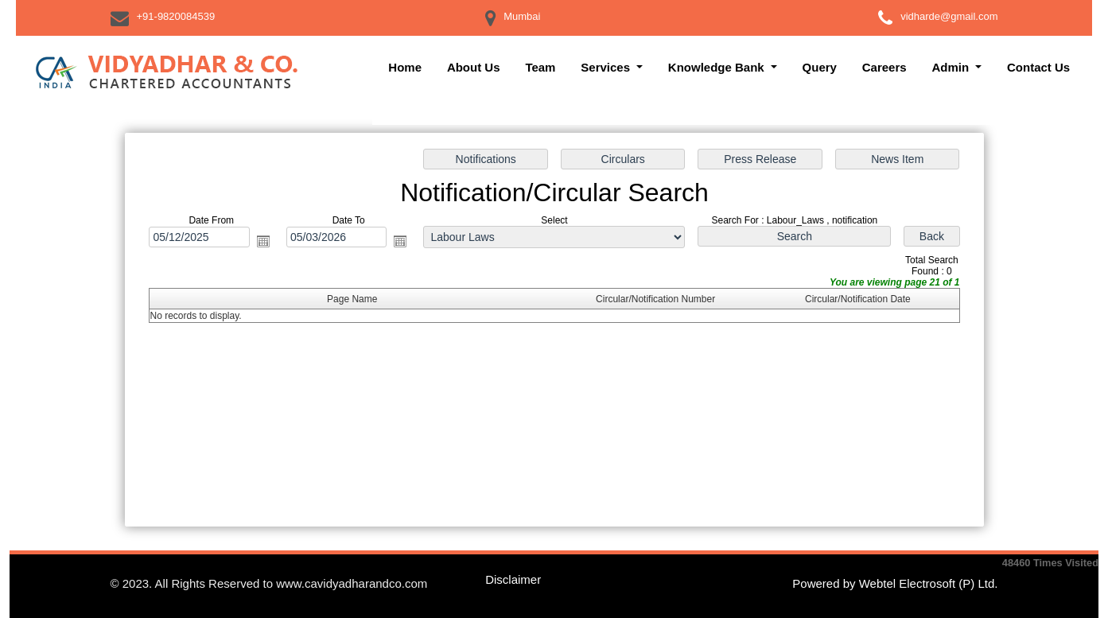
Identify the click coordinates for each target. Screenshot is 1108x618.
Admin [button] (951, 67)
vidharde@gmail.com (948, 16)
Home (405, 67)
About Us (473, 67)
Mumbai (521, 16)
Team (540, 67)
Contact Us (1038, 67)
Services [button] (607, 67)
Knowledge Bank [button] (718, 67)
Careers (884, 67)
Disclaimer (513, 579)
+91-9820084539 (176, 16)
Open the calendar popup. (265, 242)
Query (820, 67)
